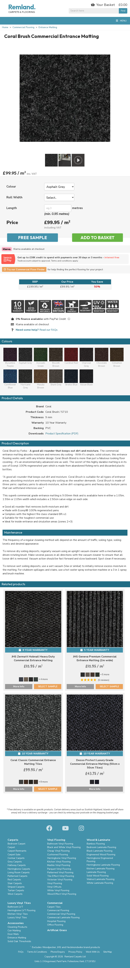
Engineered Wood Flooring (101, 854)
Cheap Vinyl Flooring (58, 850)
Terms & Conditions (37, 951)
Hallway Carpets (17, 865)
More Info (18, 686)
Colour (11, 186)
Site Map (107, 951)
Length (11, 208)
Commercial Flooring (23, 27)
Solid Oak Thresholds (19, 941)
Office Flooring (55, 924)
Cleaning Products (17, 927)
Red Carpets (14, 879)
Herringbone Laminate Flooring (103, 864)
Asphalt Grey (25, 356)
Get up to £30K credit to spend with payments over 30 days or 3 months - (71, 259)
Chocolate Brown (101, 358)
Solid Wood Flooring (98, 875)
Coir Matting (14, 930)
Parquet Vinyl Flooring (59, 869)
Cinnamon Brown (117, 358)
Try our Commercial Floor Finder (24, 269)
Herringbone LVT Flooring (21, 910)
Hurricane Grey (25, 379)
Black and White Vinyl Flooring (64, 847)
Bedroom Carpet (16, 843)
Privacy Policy (75, 951)
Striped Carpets (16, 886)
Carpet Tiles (54, 906)
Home (5, 27)
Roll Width (14, 197)
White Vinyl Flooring (58, 890)
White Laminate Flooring (100, 883)
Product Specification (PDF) (61, 433)
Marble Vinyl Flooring (58, 865)
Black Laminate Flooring (99, 850)
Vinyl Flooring (54, 883)
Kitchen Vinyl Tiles (18, 914)
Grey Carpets (15, 861)
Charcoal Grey (86, 358)
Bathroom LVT (15, 906)
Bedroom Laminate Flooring (101, 847)
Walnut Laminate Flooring (100, 879)
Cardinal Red (71, 356)
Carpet (11, 847)
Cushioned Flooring (57, 854)
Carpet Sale (14, 854)
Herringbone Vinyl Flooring (61, 858)
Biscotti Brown (56, 358)
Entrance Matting (48, 27)
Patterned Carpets (17, 876)
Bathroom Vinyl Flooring (60, 843)
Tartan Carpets (16, 890)
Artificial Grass (57, 930)
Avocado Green (40, 358)
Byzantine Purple (10, 358)
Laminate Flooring (96, 872)
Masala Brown (40, 379)
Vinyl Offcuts (54, 886)
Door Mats (13, 934)
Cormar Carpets (16, 858)
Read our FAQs (37, 330)
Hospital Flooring (56, 921)
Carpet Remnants (17, 850)
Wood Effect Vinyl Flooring (61, 894)
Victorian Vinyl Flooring (59, 879)
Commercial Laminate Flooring (63, 917)
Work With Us (93, 951)
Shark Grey (56, 377)
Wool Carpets (15, 894)
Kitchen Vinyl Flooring (59, 861)
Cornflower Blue (10, 379)
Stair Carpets (15, 883)
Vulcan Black (86, 377)
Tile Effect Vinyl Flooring (60, 876)
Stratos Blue (71, 377)
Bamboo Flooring (96, 843)
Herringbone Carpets (19, 869)
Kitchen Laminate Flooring (100, 868)
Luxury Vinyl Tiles (17, 917)
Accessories (16, 923)
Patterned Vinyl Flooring (60, 872)
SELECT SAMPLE (47, 686)
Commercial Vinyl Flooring (61, 914)
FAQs (21, 951)
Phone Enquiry (58, 951)
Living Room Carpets (19, 872)
